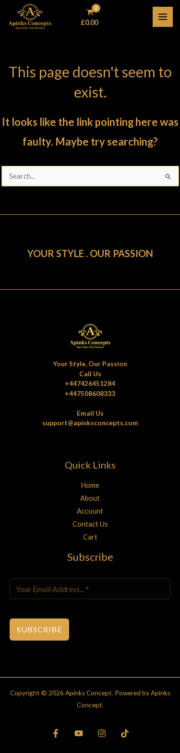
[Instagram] (101, 733)
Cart (90, 537)
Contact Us (90, 524)
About (90, 498)
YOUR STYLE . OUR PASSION (90, 253)
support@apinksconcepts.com (90, 423)
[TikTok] (124, 733)
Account (90, 511)
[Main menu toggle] (163, 17)
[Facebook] (55, 733)
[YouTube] (78, 733)
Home (90, 485)
